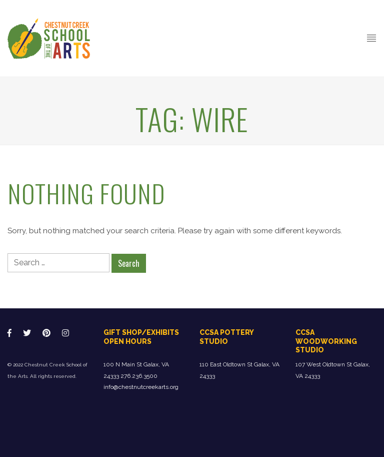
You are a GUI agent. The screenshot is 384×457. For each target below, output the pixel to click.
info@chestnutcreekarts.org (141, 386)
